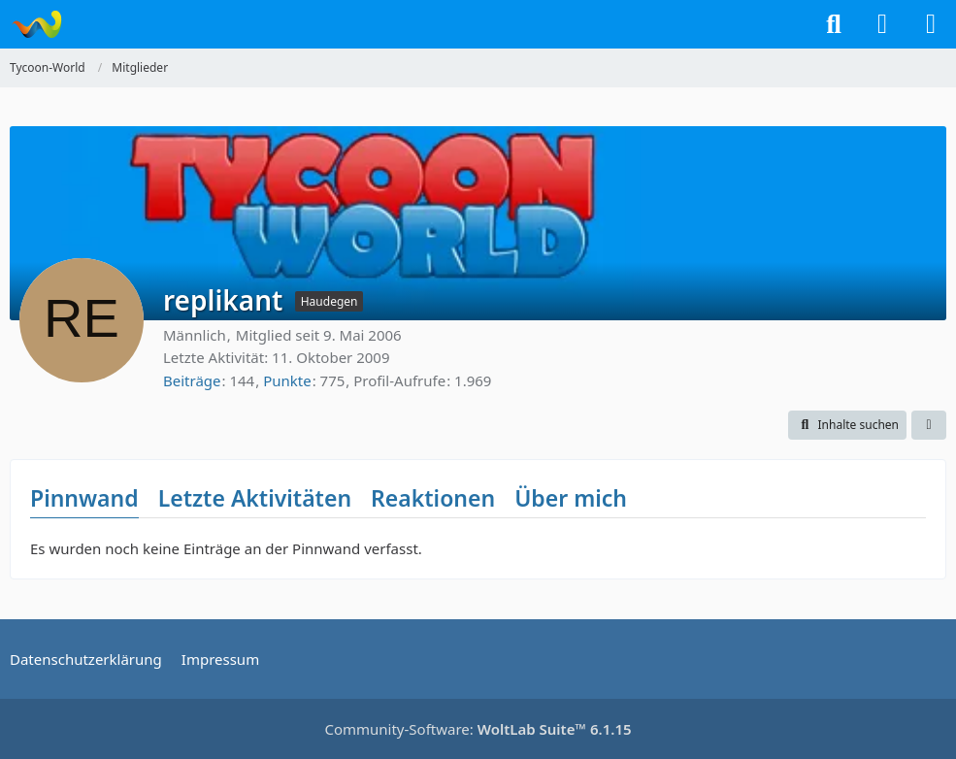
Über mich (570, 497)
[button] (847, 425)
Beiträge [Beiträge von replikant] (192, 380)
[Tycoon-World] (36, 24)
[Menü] (930, 24)
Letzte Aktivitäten (254, 497)
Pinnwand (84, 497)
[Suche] (833, 24)
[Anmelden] (882, 24)
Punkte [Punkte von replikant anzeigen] (287, 380)
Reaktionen (433, 497)
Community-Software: (477, 729)
